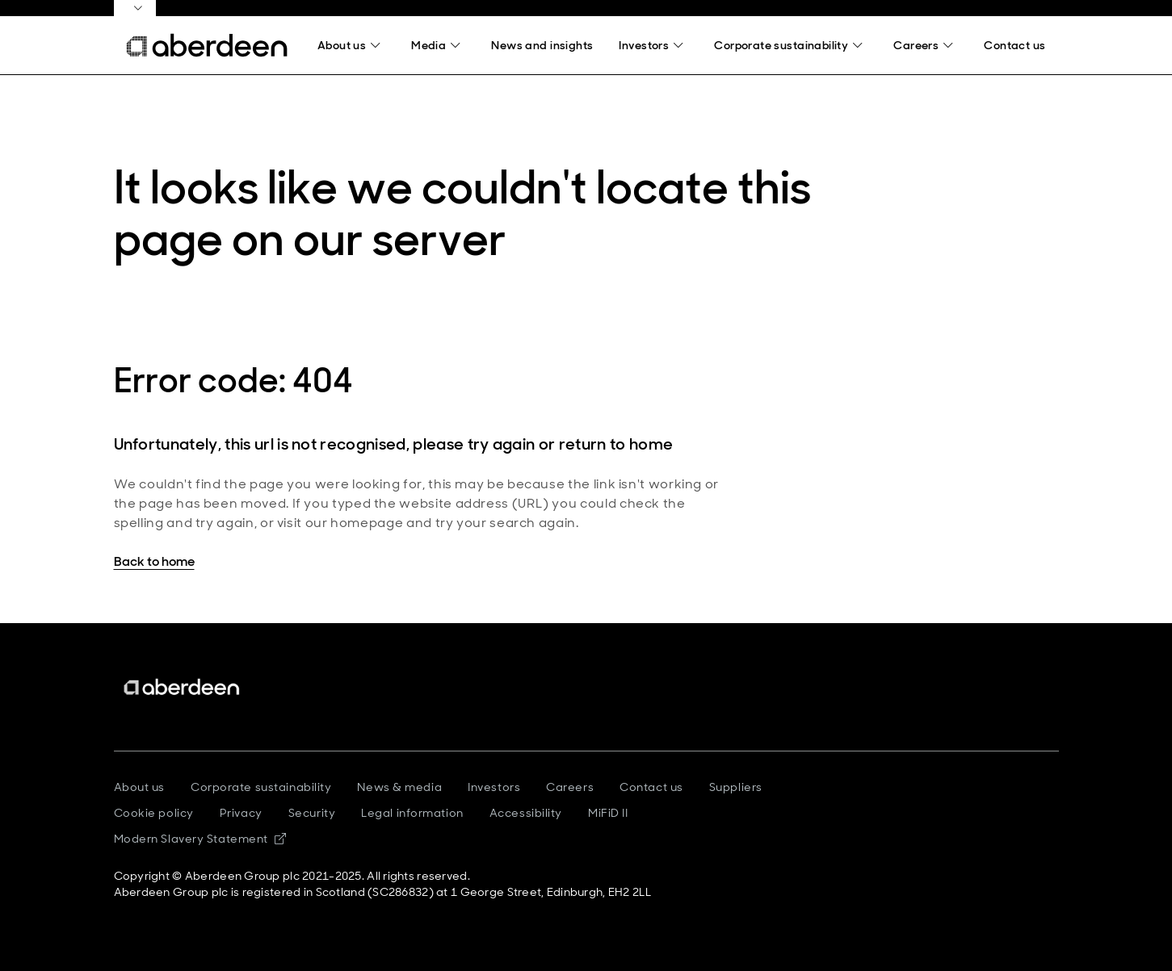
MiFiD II (608, 813)
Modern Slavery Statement (200, 838)
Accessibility (525, 813)
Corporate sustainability (261, 787)
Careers (570, 787)
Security (311, 813)
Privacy (241, 813)
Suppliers (735, 787)
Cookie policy (154, 813)
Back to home (154, 561)
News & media (399, 787)
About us (139, 787)
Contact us (651, 787)
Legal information (412, 813)
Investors (494, 787)
